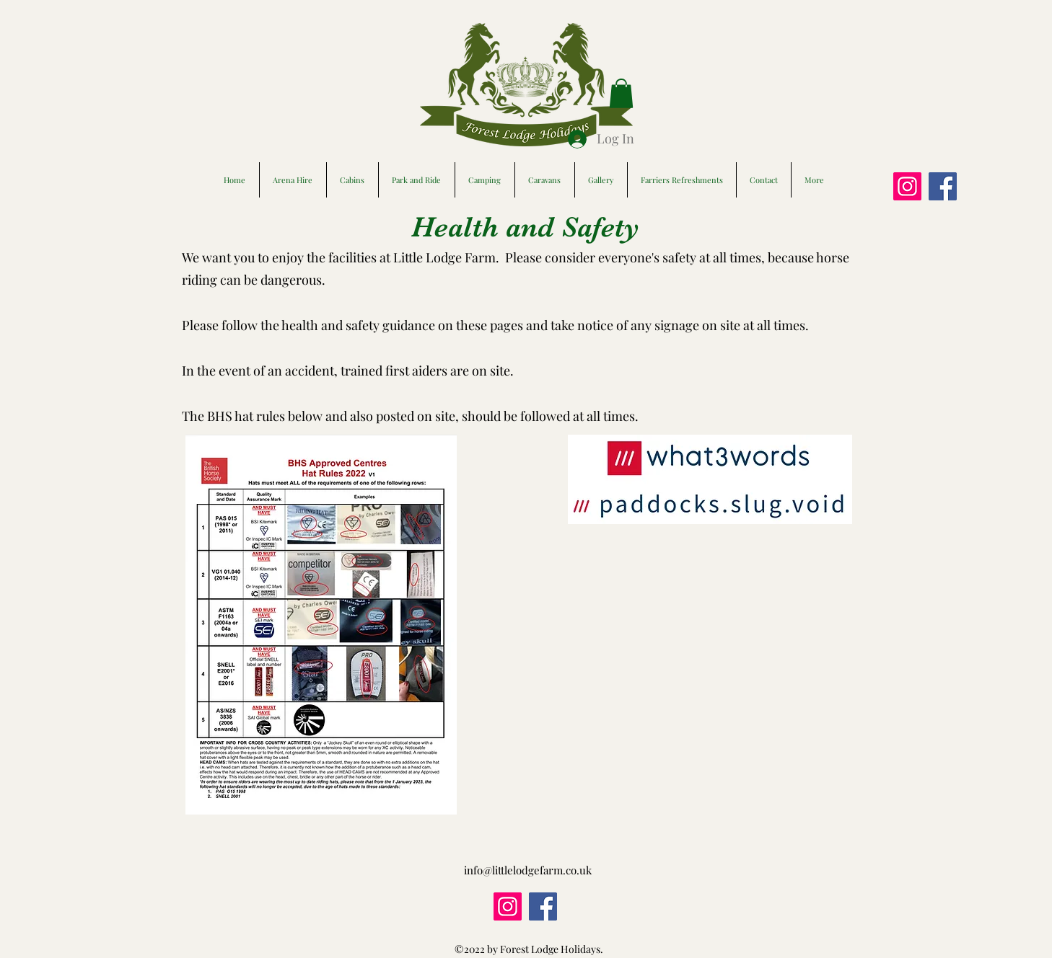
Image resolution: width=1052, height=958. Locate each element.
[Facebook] (943, 186)
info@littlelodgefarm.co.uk (528, 870)
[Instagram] (907, 186)
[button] (621, 93)
